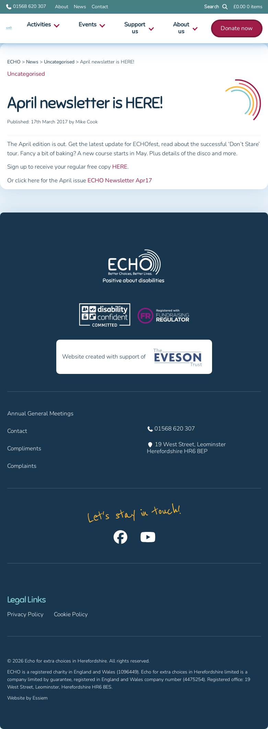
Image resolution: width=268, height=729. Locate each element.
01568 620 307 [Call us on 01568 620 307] (25, 6)
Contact (100, 6)
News (80, 6)
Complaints (21, 466)
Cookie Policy (71, 614)
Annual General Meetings (40, 413)
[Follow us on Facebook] (120, 537)
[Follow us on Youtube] (147, 537)
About (61, 6)
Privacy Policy (25, 614)
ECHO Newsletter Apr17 (120, 180)
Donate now (237, 28)
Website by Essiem (27, 698)
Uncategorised (26, 74)
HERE (119, 167)
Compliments (24, 448)
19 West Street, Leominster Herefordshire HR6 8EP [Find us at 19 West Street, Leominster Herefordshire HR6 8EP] (187, 448)
